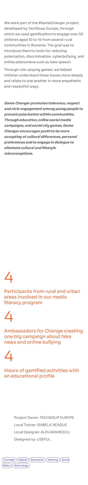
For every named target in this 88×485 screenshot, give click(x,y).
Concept (9, 459)
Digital (23, 459)
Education (37, 459)
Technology (21, 465)
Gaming (53, 459)
